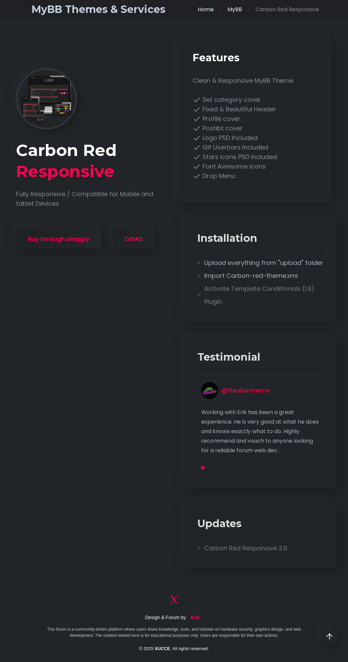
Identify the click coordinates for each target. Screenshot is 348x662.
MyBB (234, 9)
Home (206, 9)
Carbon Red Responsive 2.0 (273, 548)
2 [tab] (241, 467)
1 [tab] (230, 467)
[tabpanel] (287, 427)
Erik (195, 617)
